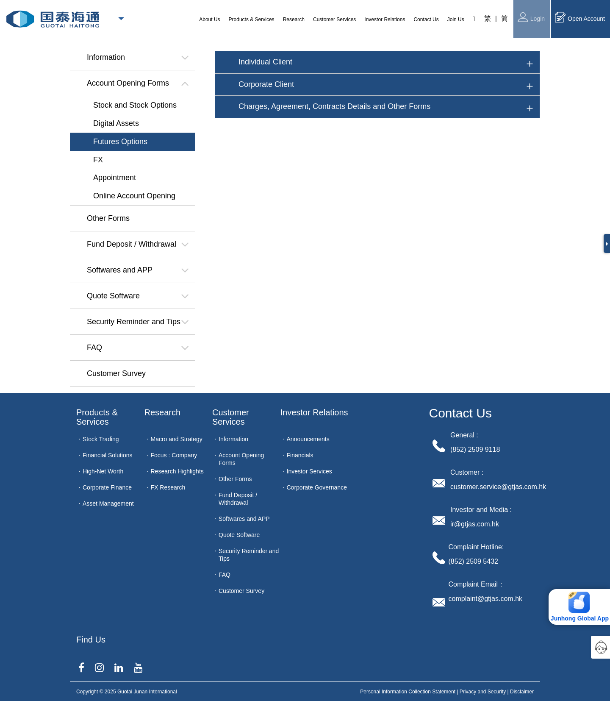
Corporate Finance (107, 487)
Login (531, 17)
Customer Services (231, 417)
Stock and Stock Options (135, 105)
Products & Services (98, 417)
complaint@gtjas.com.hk (486, 598)
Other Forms (235, 479)
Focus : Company (174, 455)
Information (233, 439)
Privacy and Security (483, 692)
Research (162, 412)
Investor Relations (314, 412)
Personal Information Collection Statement (407, 692)
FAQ (224, 574)
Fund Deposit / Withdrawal (238, 499)
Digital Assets (116, 123)
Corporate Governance (317, 487)
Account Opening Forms (241, 459)
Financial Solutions (108, 455)
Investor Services (309, 471)
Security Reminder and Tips (249, 555)
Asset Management (108, 503)
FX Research (168, 487)
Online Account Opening (134, 196)
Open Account (580, 17)
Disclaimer (522, 692)
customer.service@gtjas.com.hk (498, 486)
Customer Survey (241, 590)
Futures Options (120, 141)
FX (98, 160)
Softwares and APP (244, 518)
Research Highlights (177, 471)
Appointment (114, 177)
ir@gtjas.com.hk (474, 524)
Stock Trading (101, 439)
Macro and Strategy (176, 439)
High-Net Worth (103, 471)
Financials (300, 455)
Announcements (308, 439)
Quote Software (239, 534)
